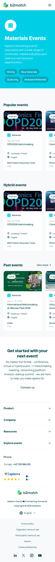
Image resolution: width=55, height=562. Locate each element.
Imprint (27, 541)
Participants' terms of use (28, 535)
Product (27, 408)
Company (27, 420)
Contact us (28, 387)
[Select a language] (27, 513)
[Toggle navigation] (49, 5)
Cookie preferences (27, 547)
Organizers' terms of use (27, 529)
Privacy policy (27, 523)
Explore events (27, 443)
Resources (27, 431)
